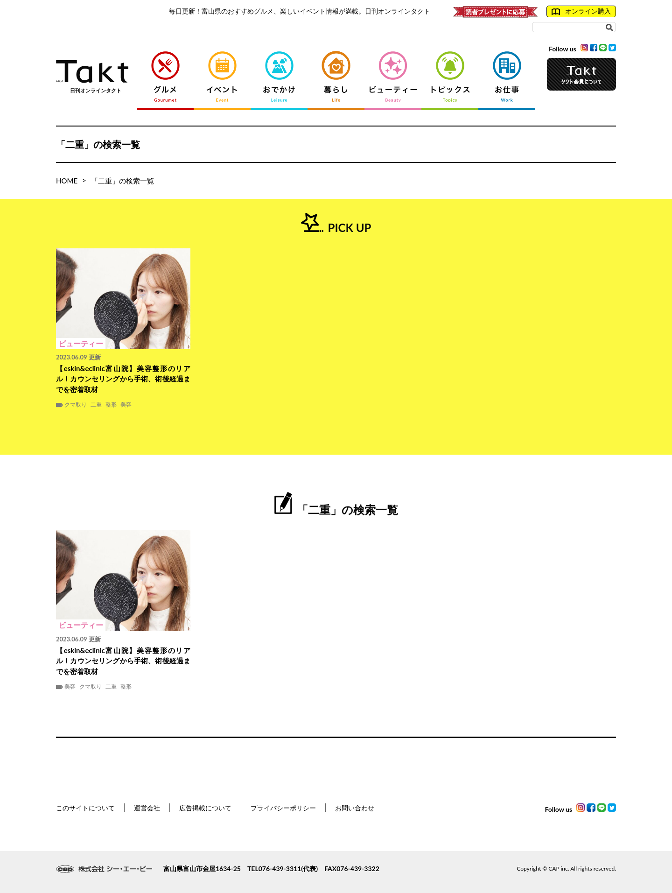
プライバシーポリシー (283, 808)
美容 (126, 404)
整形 (111, 404)
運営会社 (147, 808)
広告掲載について (205, 808)
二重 (96, 404)
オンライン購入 (581, 11)
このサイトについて (85, 808)
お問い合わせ (354, 808)
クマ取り (75, 404)
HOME (66, 180)
